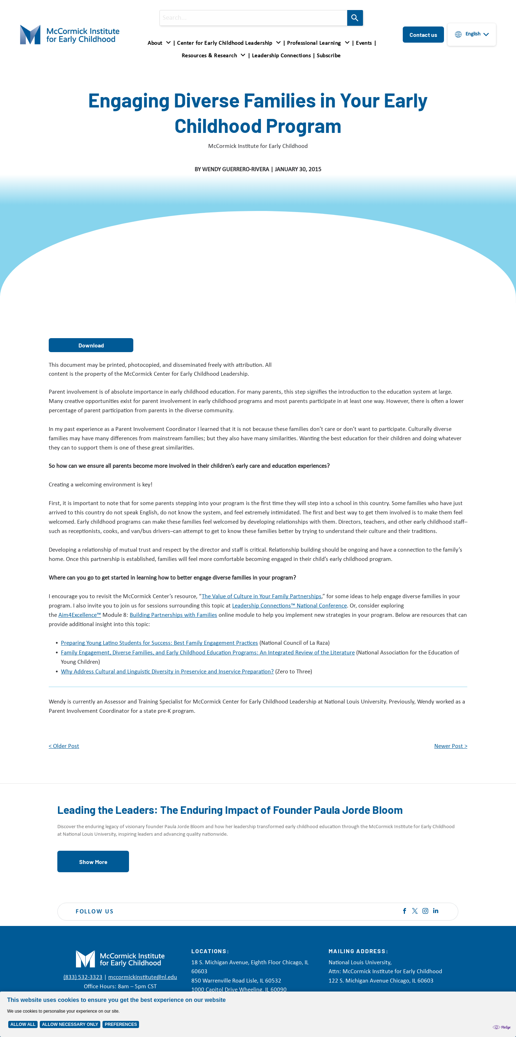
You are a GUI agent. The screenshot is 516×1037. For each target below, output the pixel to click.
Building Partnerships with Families (173, 615)
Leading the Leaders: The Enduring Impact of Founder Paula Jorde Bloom (230, 809)
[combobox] (253, 18)
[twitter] (415, 912)
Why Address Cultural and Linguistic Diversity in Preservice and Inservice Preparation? (167, 672)
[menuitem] (160, 43)
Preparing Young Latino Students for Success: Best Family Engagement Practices (159, 643)
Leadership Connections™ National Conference (289, 606)
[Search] (355, 18)
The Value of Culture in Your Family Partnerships (261, 597)
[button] (318, 43)
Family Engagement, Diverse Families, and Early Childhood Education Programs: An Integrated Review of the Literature (208, 653)
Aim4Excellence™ (79, 615)
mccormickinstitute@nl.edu (142, 977)
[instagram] (425, 912)
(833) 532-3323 (82, 977)
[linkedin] (435, 912)
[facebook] (404, 912)
